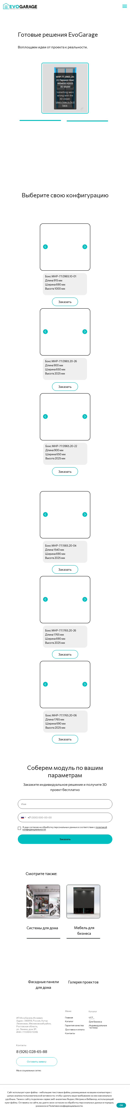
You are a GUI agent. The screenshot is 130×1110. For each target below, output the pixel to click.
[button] (65, 301)
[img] (18, 1077)
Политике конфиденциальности (66, 1105)
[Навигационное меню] (124, 6)
